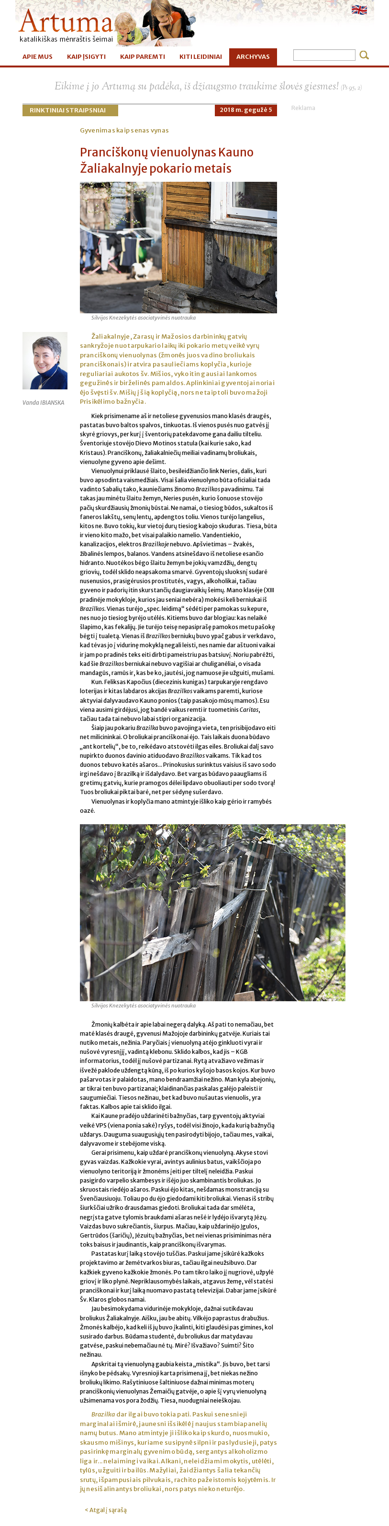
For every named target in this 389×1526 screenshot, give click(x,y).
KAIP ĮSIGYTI (86, 57)
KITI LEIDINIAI (200, 57)
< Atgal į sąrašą (106, 1510)
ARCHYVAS (253, 57)
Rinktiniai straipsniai (68, 110)
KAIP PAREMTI (142, 57)
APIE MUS (37, 57)
